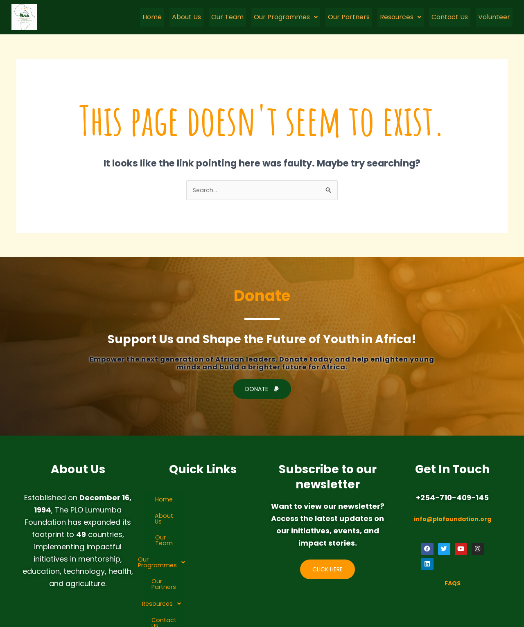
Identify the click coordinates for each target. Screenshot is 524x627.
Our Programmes (286, 17)
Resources (400, 17)
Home (152, 17)
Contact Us (449, 17)
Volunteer (494, 17)
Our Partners (349, 17)
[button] (285, 17)
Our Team (227, 17)
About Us (186, 17)
